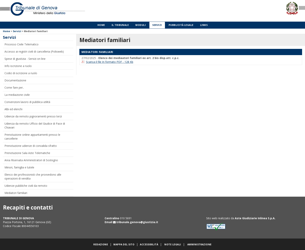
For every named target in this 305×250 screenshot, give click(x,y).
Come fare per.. (14, 87)
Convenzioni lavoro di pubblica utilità (27, 102)
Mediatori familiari (15, 193)
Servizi (157, 25)
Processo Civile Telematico (21, 44)
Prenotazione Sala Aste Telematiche (27, 153)
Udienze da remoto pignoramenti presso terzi (33, 116)
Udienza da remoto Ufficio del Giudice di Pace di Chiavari (34, 125)
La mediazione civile (17, 95)
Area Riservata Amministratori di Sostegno (31, 160)
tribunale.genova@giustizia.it (137, 222)
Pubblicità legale (181, 25)
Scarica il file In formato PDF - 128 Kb (109, 62)
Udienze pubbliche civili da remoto (25, 186)
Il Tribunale (120, 25)
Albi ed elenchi (13, 109)
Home (101, 25)
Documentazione (15, 80)
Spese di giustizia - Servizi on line (25, 59)
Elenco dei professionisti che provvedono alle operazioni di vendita (32, 176)
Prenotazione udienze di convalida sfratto (30, 146)
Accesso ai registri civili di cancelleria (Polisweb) (34, 51)
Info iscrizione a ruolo (18, 66)
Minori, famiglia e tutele (19, 167)
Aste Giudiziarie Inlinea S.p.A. (255, 218)
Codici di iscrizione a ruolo (20, 73)
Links (204, 25)
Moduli (140, 25)
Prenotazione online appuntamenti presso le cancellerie (32, 136)
